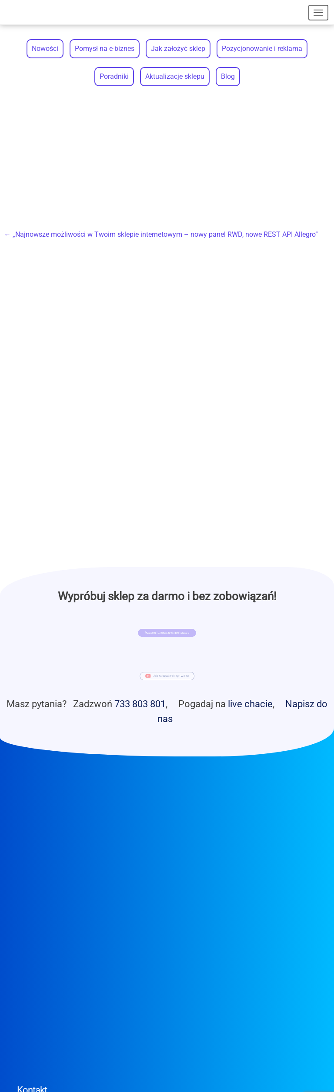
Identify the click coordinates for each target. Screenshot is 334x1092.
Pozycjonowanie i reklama (262, 48)
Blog (228, 76)
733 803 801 (140, 703)
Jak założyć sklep (178, 48)
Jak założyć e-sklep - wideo (170, 676)
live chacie (250, 703)
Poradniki (114, 76)
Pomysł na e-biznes (104, 48)
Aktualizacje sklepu (174, 76)
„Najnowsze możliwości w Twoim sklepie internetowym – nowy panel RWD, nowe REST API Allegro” (161, 234)
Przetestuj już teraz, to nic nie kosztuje (166, 633)
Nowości (45, 48)
